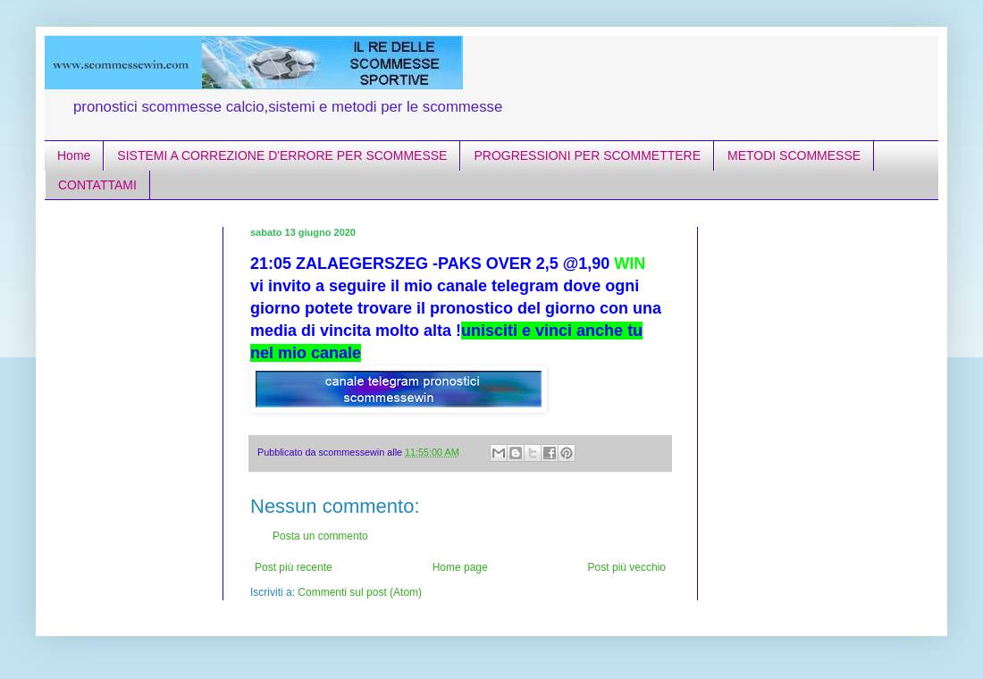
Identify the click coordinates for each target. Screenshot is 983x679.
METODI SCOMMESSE (794, 155)
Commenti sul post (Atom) (360, 592)
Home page (460, 567)
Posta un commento (320, 536)
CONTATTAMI (97, 185)
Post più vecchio (627, 567)
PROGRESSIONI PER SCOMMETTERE (587, 155)
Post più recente (293, 567)
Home (73, 155)
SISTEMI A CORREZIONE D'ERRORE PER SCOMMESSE (282, 155)
